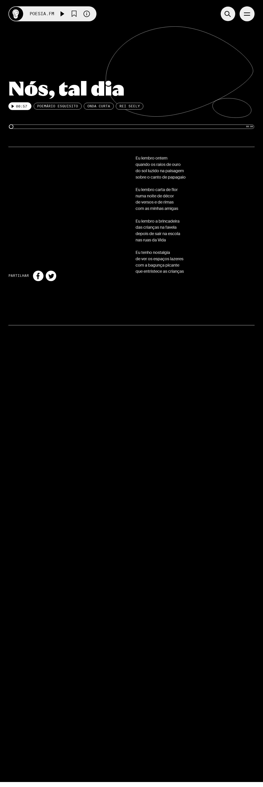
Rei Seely (129, 106)
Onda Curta (98, 106)
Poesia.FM (42, 14)
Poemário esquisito (57, 106)
